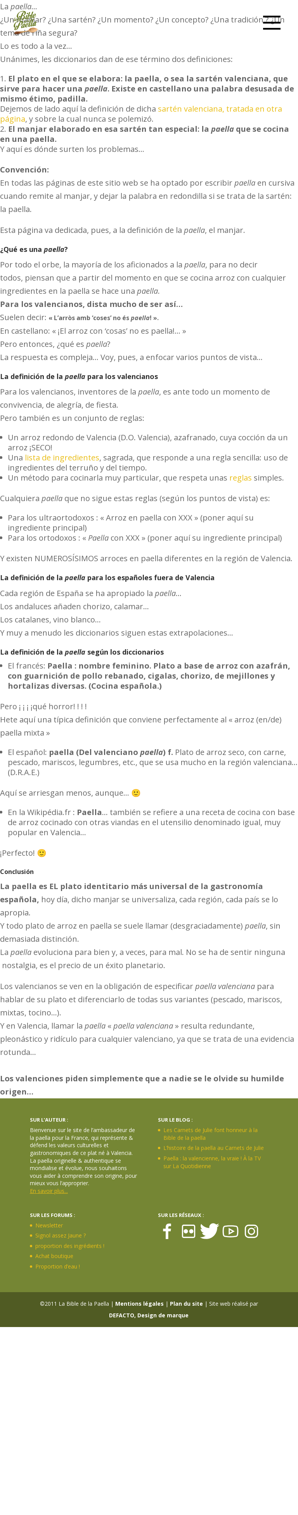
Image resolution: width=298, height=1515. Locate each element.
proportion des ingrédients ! (69, 1246)
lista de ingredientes (62, 457)
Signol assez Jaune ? (60, 1235)
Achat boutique (54, 1256)
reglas (240, 477)
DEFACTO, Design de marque (149, 1315)
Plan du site (186, 1303)
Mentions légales (139, 1303)
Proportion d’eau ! (57, 1266)
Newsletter (49, 1225)
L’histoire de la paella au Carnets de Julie (213, 1147)
